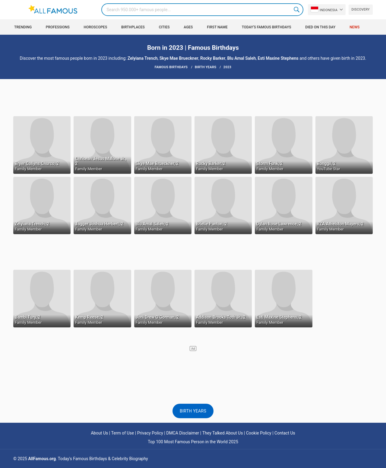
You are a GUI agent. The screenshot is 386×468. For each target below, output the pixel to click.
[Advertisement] (193, 97)
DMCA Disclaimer (182, 433)
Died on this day (320, 27)
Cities (164, 27)
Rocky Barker (212, 58)
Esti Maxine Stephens (278, 58)
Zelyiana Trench (143, 58)
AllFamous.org (41, 458)
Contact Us (284, 433)
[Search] (202, 9)
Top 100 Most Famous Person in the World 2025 (193, 441)
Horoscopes (95, 27)
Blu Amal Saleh (241, 58)
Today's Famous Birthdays (266, 27)
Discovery (361, 9)
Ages (188, 27)
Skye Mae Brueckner (179, 58)
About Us (99, 433)
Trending (23, 27)
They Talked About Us (222, 433)
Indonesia (324, 9)
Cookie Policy (258, 433)
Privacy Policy (150, 433)
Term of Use (122, 433)
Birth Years (193, 411)
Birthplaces (133, 27)
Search (297, 9)
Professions (58, 27)
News (354, 27)
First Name (217, 27)
